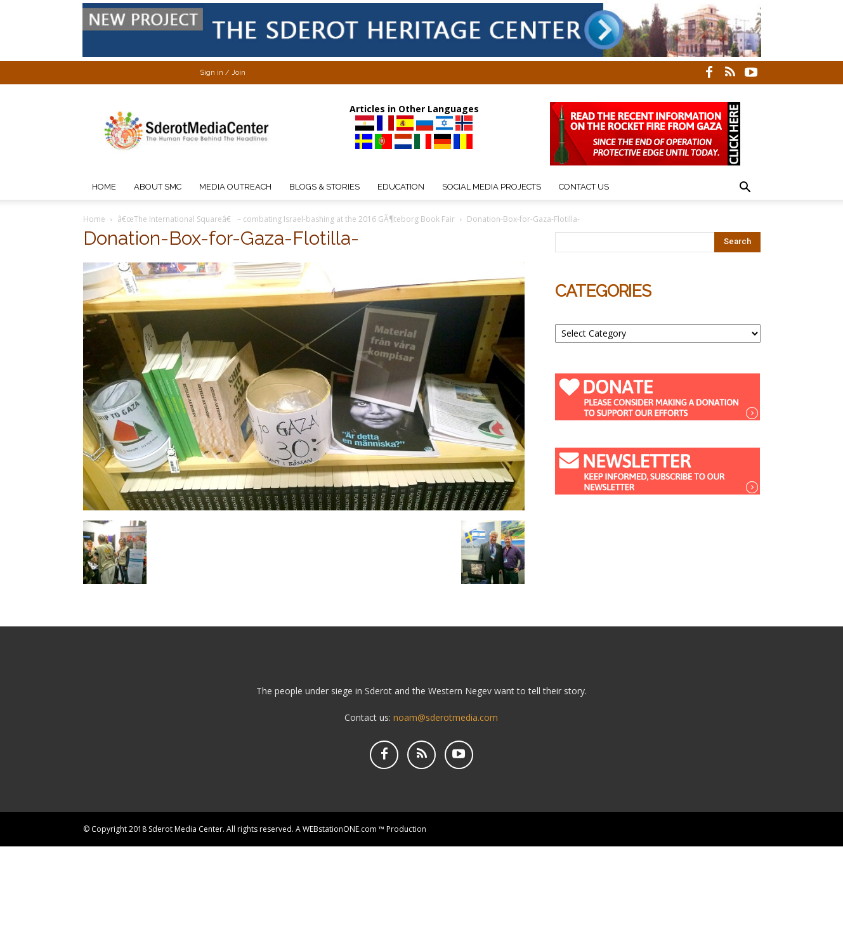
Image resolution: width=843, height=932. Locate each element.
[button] (745, 189)
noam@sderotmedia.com (445, 717)
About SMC (157, 186)
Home (104, 186)
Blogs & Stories (324, 186)
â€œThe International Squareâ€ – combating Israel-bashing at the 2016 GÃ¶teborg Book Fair (286, 219)
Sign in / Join (222, 72)
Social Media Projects (491, 186)
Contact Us (584, 186)
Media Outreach (235, 186)
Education (400, 186)
